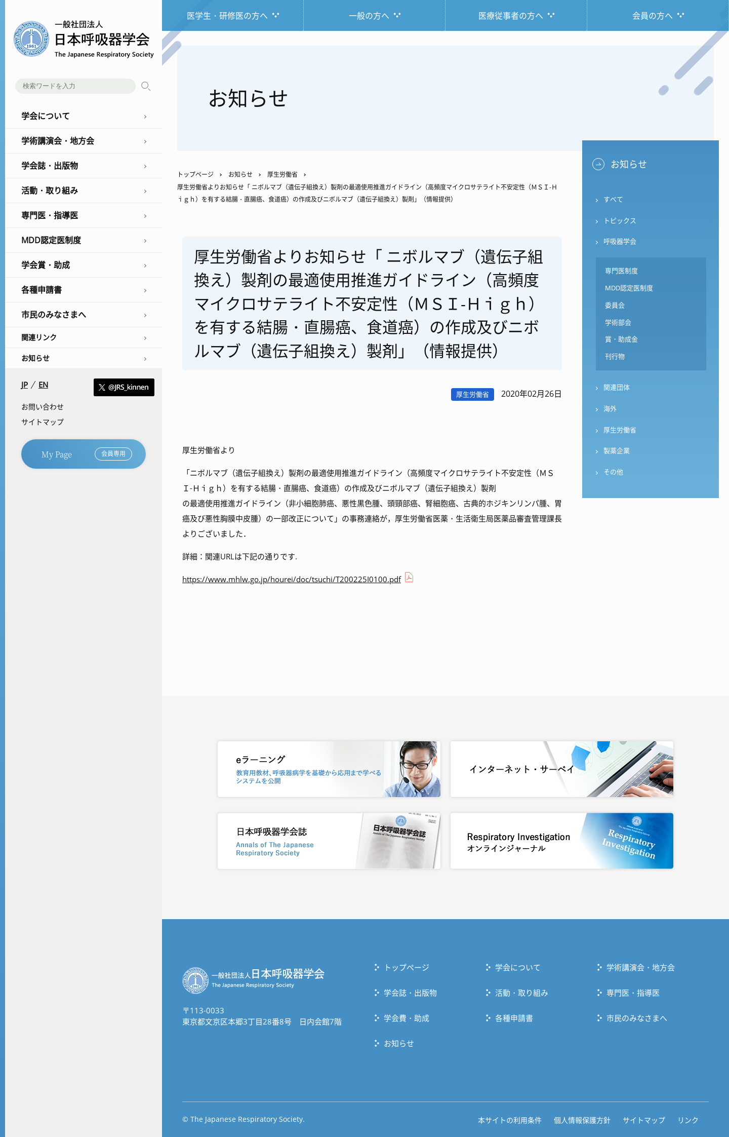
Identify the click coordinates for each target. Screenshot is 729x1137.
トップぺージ (406, 967)
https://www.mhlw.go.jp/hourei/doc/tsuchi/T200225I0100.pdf (291, 579)
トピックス (619, 220)
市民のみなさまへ (636, 1017)
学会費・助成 (406, 1017)
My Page (87, 454)
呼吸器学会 (619, 242)
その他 (613, 473)
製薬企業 (616, 452)
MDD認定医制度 (629, 288)
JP (24, 385)
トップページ (195, 174)
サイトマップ (42, 422)
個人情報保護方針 (582, 1119)
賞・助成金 (621, 340)
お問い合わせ (42, 406)
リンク (688, 1119)
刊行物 (615, 357)
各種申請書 (514, 1017)
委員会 (615, 306)
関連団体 (616, 388)
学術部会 (618, 323)
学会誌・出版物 (410, 992)
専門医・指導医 (633, 992)
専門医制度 (621, 271)
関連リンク (39, 337)
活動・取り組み (521, 992)
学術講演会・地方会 (640, 967)
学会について (518, 967)
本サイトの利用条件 (510, 1119)
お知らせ (35, 358)
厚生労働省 (282, 174)
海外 (610, 409)
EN (43, 385)
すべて (613, 199)
